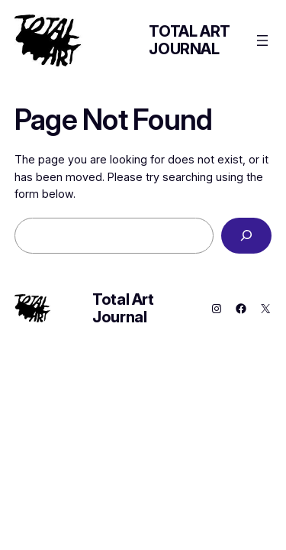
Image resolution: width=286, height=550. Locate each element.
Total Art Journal (189, 40)
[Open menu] (262, 40)
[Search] (246, 236)
